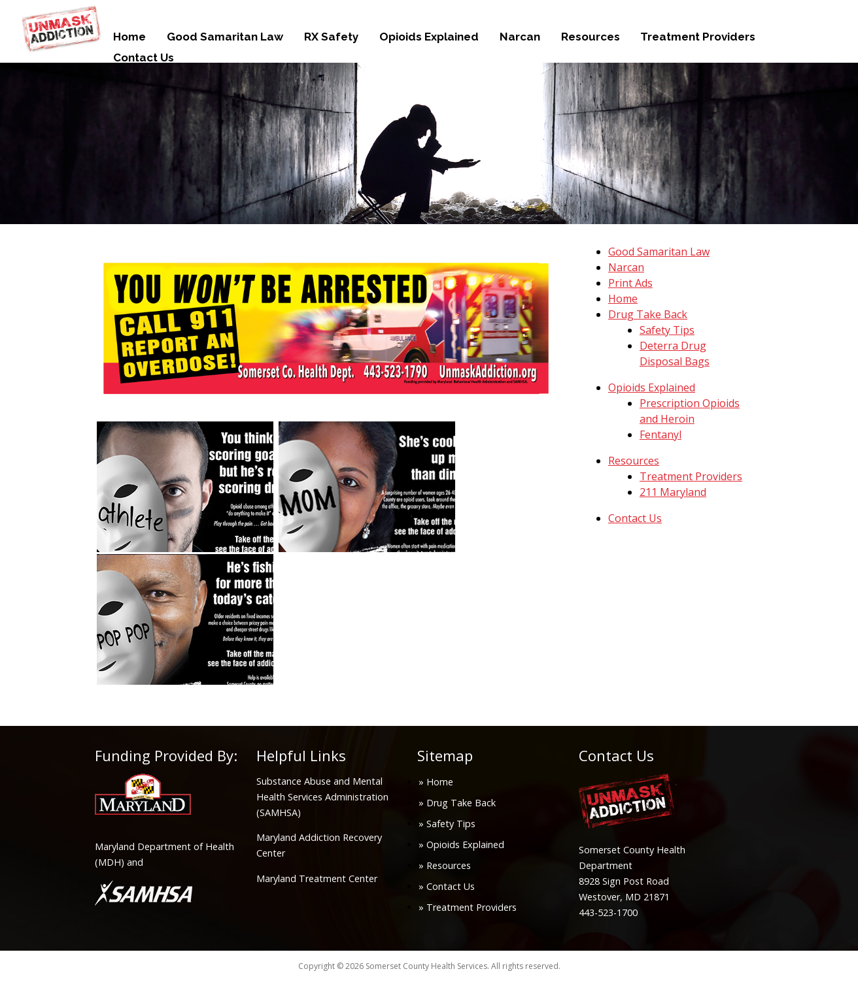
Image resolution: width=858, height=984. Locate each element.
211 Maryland (673, 492)
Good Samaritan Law (225, 36)
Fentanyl (660, 434)
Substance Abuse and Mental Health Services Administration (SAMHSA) (322, 797)
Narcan (520, 36)
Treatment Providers (697, 36)
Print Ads (630, 283)
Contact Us (143, 57)
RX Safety (331, 36)
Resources (590, 36)
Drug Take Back (647, 314)
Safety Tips (667, 330)
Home (129, 36)
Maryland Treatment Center (316, 878)
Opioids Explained (429, 36)
